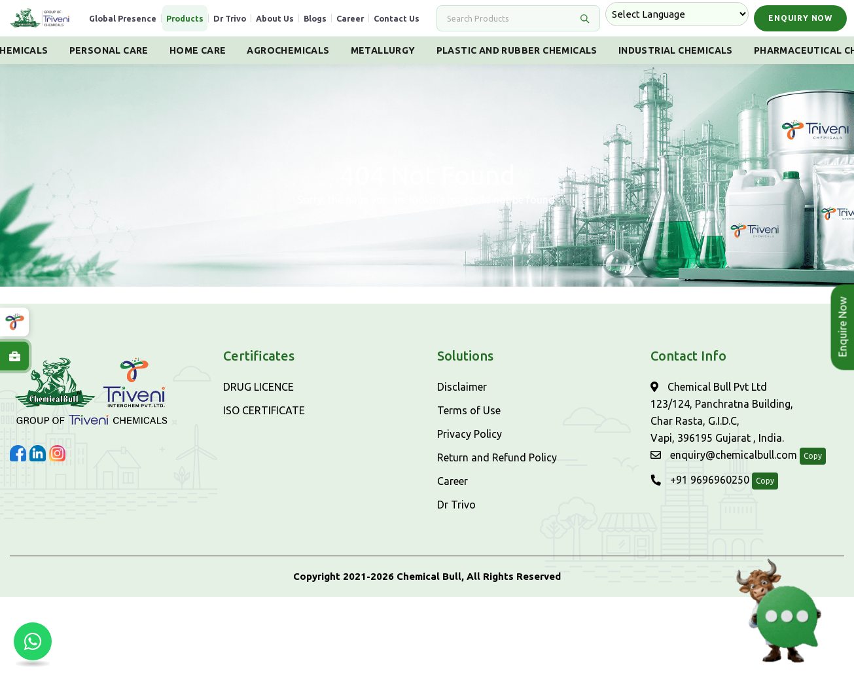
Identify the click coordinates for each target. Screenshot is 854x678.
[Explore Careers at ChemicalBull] (14, 356)
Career (374, 24)
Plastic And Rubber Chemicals (516, 64)
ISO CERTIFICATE (264, 424)
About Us (299, 24)
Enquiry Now (797, 24)
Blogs (339, 24)
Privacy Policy (469, 448)
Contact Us (421, 24)
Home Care (197, 64)
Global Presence (147, 24)
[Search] (507, 24)
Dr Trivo (254, 24)
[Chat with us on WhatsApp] (32, 645)
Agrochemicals (288, 64)
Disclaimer (462, 400)
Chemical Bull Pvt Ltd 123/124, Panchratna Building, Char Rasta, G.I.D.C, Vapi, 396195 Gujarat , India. (721, 426)
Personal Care (109, 64)
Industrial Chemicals (675, 64)
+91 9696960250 (699, 493)
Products (209, 24)
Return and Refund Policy (497, 471)
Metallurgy (383, 64)
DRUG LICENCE (258, 400)
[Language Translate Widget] (673, 21)
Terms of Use (469, 424)
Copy (813, 469)
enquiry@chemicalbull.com (723, 468)
